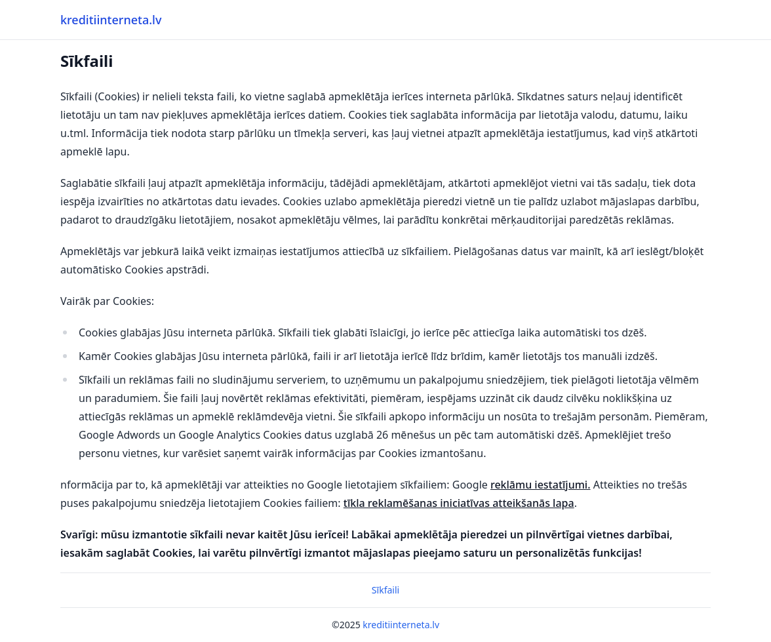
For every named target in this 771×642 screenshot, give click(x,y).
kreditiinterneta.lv (110, 20)
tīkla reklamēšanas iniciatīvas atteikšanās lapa (459, 503)
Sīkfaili (385, 590)
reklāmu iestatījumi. (540, 484)
